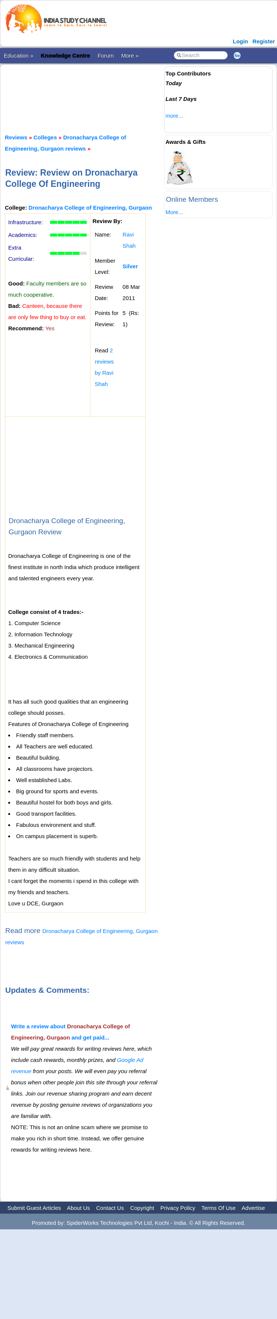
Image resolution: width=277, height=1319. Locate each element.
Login (240, 41)
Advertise (253, 1208)
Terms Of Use (218, 1208)
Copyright (142, 1208)
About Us (78, 1208)
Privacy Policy (177, 1208)
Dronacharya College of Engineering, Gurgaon (90, 207)
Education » (18, 55)
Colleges (45, 137)
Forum (106, 55)
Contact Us (110, 1208)
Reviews (16, 137)
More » (130, 55)
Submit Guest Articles (34, 1208)
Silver (130, 266)
